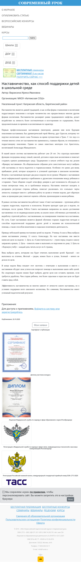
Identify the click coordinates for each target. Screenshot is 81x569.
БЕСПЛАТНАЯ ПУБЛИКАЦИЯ (26, 507)
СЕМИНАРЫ (22, 510)
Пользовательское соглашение (23, 519)
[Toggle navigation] (11, 46)
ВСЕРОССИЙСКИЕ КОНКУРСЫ (18, 21)
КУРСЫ (5, 32)
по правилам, (38, 492)
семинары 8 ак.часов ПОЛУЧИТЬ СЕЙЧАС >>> (30, 73)
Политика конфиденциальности (57, 519)
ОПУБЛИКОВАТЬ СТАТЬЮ (15, 15)
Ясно (70, 499)
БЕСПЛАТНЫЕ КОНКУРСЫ (56, 507)
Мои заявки (40, 325)
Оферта (40, 523)
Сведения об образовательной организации (40, 516)
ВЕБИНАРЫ (8, 26)
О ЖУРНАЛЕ (8, 9)
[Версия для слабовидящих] (41, 559)
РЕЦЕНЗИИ (50, 510)
